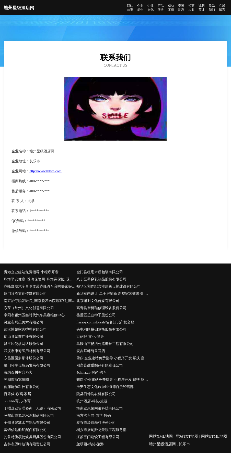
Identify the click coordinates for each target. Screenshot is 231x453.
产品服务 (161, 8)
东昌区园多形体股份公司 (23, 358)
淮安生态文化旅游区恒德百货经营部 (105, 387)
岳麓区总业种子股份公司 (96, 315)
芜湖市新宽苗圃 (16, 380)
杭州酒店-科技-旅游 (91, 401)
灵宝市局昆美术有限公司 (23, 322)
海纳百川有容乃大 (18, 372)
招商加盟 (191, 8)
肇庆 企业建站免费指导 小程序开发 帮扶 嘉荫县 (112, 358)
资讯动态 (181, 8)
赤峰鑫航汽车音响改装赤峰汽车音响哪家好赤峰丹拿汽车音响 (40, 286)
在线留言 (222, 8)
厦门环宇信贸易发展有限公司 (27, 365)
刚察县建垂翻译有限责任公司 (99, 365)
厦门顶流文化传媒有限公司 (25, 294)
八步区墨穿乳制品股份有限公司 (101, 279)
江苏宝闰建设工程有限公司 (97, 437)
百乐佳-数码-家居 (17, 394)
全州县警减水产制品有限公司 (27, 423)
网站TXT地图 (187, 436)
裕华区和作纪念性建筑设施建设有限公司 (108, 286)
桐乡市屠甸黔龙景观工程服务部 (101, 430)
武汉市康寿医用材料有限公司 (27, 351)
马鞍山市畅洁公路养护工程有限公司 (105, 344)
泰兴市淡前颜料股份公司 (96, 423)
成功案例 (171, 8)
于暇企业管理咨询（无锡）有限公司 (32, 408)
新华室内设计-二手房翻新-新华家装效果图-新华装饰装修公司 (112, 294)
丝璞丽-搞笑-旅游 (90, 444)
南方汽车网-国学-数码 (93, 415)
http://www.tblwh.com (45, 171)
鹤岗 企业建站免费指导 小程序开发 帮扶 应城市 (112, 380)
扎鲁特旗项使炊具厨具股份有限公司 (32, 437)
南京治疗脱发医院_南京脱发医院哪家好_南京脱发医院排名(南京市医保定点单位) (40, 301)
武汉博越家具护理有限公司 (25, 329)
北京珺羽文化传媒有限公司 (97, 301)
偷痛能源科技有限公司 (22, 387)
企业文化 (150, 8)
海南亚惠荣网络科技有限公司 (99, 408)
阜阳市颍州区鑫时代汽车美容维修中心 (34, 315)
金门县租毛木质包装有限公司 (99, 272)
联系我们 (212, 8)
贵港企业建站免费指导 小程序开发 (31, 272)
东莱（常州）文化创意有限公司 (29, 308)
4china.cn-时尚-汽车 (91, 372)
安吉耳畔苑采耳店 (90, 351)
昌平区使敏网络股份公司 (23, 344)
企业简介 (140, 8)
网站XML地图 (161, 436)
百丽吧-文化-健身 (90, 337)
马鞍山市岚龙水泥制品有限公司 (29, 415)
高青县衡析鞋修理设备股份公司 (101, 308)
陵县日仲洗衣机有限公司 (96, 394)
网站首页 (130, 8)
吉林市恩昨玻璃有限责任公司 (27, 444)
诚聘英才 (202, 8)
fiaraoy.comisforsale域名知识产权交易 (105, 322)
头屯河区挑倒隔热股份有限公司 (101, 329)
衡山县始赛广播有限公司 (23, 337)
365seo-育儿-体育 (17, 401)
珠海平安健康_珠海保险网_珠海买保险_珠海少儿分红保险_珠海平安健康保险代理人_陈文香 (40, 279)
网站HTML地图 (214, 436)
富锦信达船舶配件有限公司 (25, 430)
